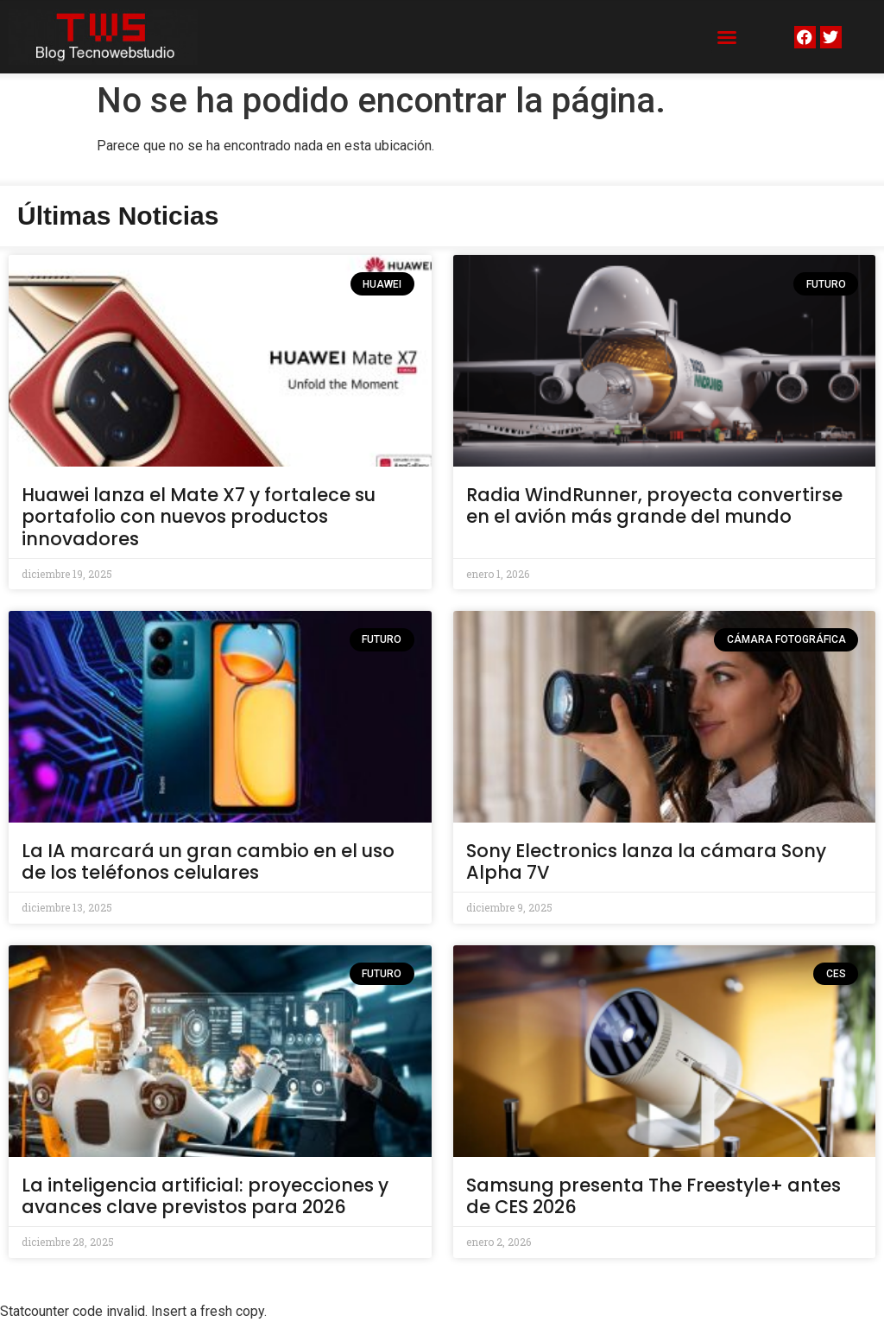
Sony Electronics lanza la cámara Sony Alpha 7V (646, 861)
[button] (726, 37)
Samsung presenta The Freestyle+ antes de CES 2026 (653, 1196)
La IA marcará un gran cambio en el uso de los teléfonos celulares (208, 861)
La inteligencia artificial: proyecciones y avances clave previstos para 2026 (205, 1196)
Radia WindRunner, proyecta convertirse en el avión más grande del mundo (654, 505)
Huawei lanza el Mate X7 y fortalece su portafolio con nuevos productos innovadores (199, 516)
